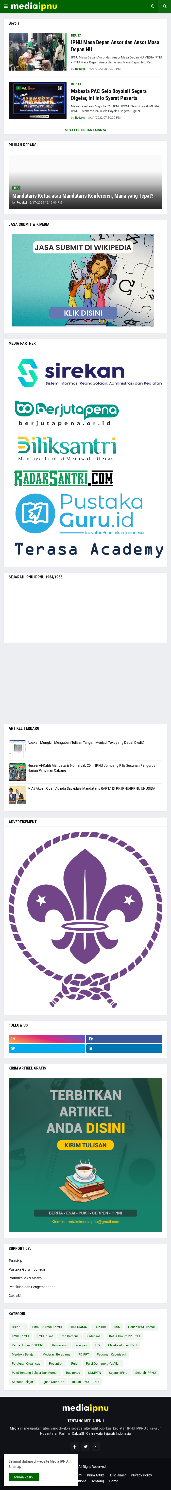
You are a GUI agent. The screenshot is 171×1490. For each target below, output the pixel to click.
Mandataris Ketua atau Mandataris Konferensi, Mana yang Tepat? (83, 196)
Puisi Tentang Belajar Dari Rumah (35, 1373)
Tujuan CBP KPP (52, 1382)
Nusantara (48, 1433)
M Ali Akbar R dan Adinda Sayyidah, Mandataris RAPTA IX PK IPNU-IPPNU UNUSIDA (91, 788)
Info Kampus (70, 1336)
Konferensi (60, 1345)
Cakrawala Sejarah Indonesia (108, 1433)
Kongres (81, 1345)
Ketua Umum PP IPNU (124, 1336)
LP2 (97, 1345)
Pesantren (56, 1363)
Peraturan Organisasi (26, 1363)
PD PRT (83, 1354)
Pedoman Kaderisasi (111, 1354)
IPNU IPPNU (20, 1336)
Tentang (97, 1481)
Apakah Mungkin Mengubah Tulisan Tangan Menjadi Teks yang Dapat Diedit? (86, 743)
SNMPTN (94, 1373)
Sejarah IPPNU (145, 1373)
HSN (117, 1327)
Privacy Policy (141, 1475)
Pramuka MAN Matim (25, 1278)
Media (14, 1428)
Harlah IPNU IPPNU (141, 1327)
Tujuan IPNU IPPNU (85, 1382)
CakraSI (15, 1296)
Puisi (74, 1363)
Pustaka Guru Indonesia (27, 1269)
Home (113, 1481)
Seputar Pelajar (22, 1382)
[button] (5, 6)
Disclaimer (118, 1475)
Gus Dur (100, 1327)
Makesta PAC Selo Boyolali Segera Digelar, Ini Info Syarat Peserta (109, 94)
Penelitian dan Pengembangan (32, 1287)
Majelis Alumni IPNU (122, 1345)
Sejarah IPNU (118, 1373)
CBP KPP (18, 1327)
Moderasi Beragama (56, 1354)
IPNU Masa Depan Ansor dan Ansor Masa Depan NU (115, 46)
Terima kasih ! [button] (24, 1477)
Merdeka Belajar (23, 1354)
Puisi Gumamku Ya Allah (103, 1363)
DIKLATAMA (78, 1327)
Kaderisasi (93, 1336)
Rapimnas (73, 1373)
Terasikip (15, 1260)
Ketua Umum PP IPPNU (28, 1345)
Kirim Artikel (96, 1475)
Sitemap (15, 1467)
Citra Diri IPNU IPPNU (47, 1327)
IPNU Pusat (45, 1336)
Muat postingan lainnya (85, 130)
